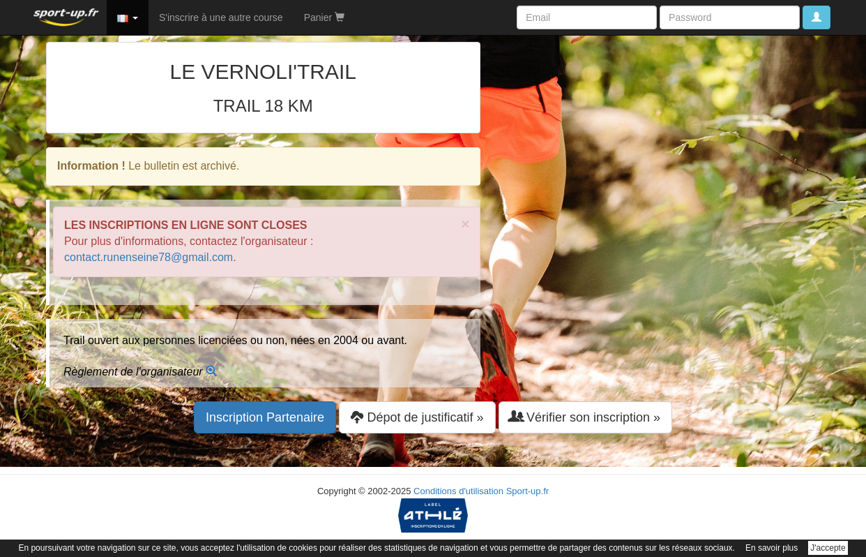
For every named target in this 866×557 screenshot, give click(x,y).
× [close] (465, 223)
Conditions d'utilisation (458, 491)
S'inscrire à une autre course (221, 17)
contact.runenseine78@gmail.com (148, 257)
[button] (128, 17)
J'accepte (827, 548)
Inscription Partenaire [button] (265, 417)
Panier (324, 17)
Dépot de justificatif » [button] (417, 417)
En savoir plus (771, 548)
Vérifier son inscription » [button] (585, 417)
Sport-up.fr (527, 491)
